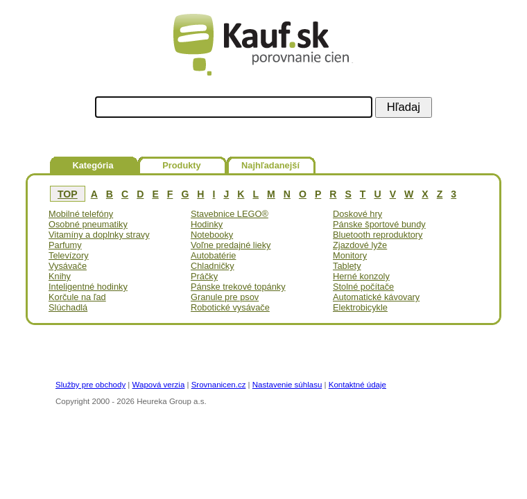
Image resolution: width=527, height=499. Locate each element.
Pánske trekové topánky (238, 286)
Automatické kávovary (376, 297)
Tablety (347, 266)
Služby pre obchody (90, 384)
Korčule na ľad (77, 297)
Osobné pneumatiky (88, 224)
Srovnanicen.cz (218, 384)
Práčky (204, 276)
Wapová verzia (158, 384)
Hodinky (207, 224)
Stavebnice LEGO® (229, 214)
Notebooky (212, 234)
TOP (68, 194)
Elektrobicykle (360, 307)
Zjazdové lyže (360, 245)
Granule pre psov (225, 297)
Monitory (350, 255)
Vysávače (68, 266)
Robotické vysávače (230, 307)
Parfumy (65, 245)
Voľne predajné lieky (230, 245)
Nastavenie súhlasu (287, 384)
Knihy (60, 276)
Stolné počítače (363, 286)
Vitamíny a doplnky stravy (99, 234)
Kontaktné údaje (357, 384)
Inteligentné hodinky (88, 286)
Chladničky (212, 266)
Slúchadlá (68, 307)
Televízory (69, 255)
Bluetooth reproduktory (377, 234)
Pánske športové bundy (379, 224)
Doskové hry (357, 214)
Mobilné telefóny (81, 214)
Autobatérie (213, 255)
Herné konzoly (361, 276)
